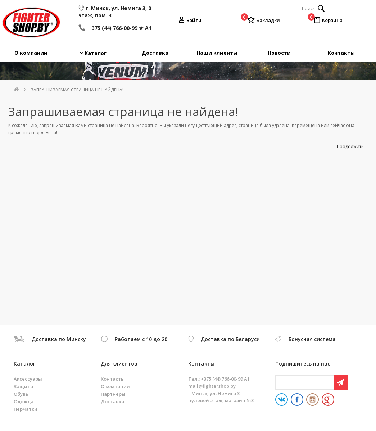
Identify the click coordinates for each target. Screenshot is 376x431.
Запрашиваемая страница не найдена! (77, 90)
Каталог (96, 53)
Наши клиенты (216, 52)
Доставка (155, 52)
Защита (23, 386)
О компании (30, 52)
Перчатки (25, 409)
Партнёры (113, 394)
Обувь (21, 394)
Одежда (23, 401)
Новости (279, 52)
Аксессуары (28, 379)
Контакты (341, 52)
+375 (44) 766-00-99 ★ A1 (119, 27)
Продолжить (350, 147)
